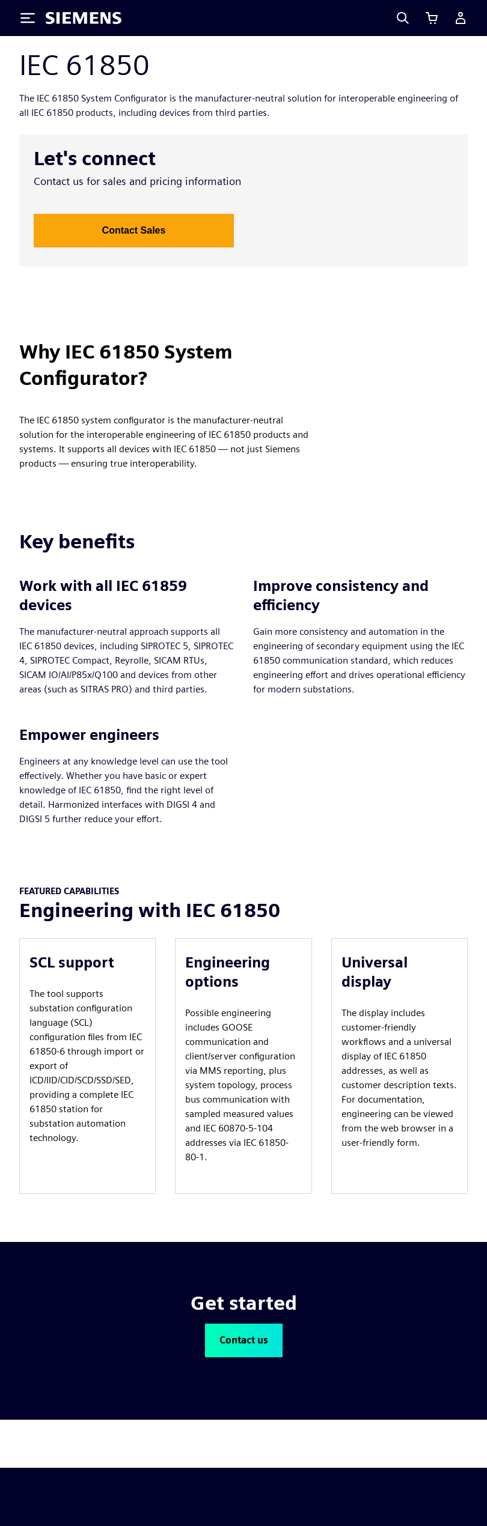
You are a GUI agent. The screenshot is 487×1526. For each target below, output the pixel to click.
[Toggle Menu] (27, 18)
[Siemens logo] (83, 18)
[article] (87, 1066)
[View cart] (432, 18)
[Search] (403, 18)
